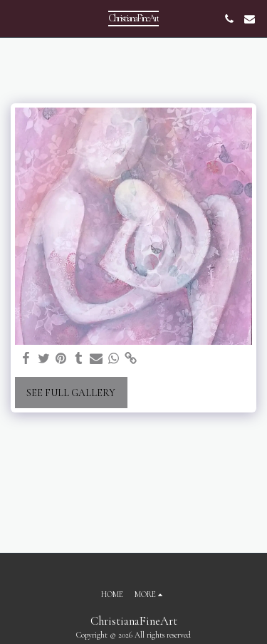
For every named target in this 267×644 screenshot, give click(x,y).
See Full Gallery (70, 393)
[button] (16, 18)
